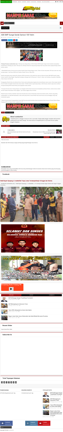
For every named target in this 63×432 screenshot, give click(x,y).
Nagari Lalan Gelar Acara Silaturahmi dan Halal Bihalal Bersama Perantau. (28, 316)
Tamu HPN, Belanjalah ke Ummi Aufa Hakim (20, 310)
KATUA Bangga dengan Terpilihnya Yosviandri (21, 298)
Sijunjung (33, 1)
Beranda (15, 1)
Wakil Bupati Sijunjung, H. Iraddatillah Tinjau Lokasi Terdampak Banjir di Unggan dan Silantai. (26, 181)
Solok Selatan (45, 1)
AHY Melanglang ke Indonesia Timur (18, 304)
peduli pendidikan (9, 112)
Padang (39, 1)
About (19, 1)
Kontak (24, 1)
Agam (28, 1)
